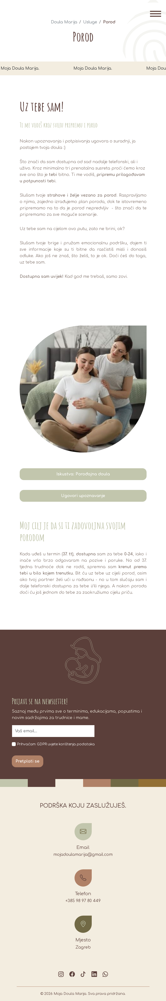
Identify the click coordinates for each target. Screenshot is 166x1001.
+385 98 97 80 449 (83, 901)
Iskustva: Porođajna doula (83, 474)
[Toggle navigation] (155, 13)
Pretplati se (27, 761)
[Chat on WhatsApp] (105, 974)
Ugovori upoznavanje (83, 496)
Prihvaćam (26, 744)
